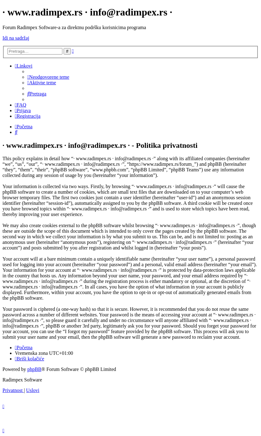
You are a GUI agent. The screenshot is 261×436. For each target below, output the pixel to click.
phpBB (34, 369)
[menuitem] (48, 77)
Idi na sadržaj (15, 38)
